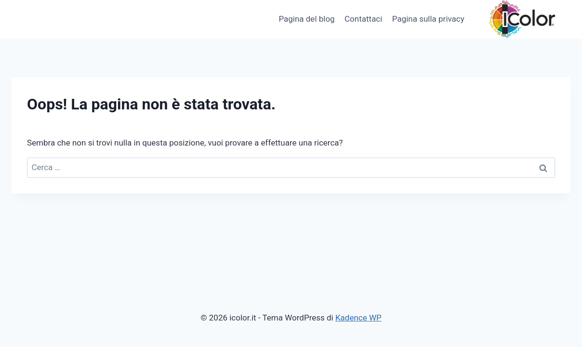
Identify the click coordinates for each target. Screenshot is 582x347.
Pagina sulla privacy (428, 19)
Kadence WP (358, 317)
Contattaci (363, 19)
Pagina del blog (306, 19)
